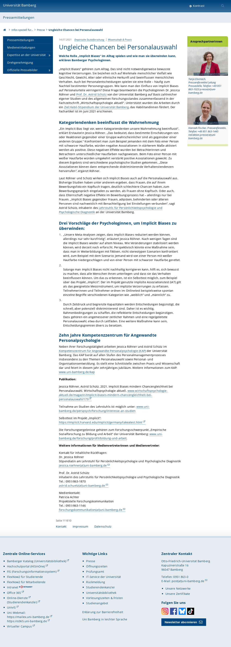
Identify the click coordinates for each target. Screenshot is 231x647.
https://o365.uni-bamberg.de (27, 621)
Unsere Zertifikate (177, 594)
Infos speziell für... (22, 30)
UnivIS (11, 607)
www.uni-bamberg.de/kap (77, 372)
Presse (41, 30)
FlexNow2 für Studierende (25, 577)
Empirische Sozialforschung (89, 39)
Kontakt (61, 526)
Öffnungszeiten (96, 566)
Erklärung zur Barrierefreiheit (102, 612)
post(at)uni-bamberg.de (188, 581)
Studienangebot (97, 603)
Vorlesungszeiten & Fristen (104, 598)
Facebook (173, 611)
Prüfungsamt (95, 571)
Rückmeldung (95, 582)
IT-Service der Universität (103, 577)
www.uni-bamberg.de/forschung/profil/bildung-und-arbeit (111, 436)
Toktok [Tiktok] (190, 611)
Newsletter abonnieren (181, 622)
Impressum (80, 526)
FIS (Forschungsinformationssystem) (32, 571)
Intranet (12, 587)
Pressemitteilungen (18, 17)
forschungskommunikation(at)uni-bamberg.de (90, 510)
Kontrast (198, 6)
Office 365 (14, 593)
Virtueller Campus (19, 626)
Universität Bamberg (19, 5)
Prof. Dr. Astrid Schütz (91, 94)
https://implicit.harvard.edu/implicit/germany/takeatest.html (100, 422)
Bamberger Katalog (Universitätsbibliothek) (36, 561)
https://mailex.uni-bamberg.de (28, 617)
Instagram (164, 611)
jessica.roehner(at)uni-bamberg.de (83, 465)
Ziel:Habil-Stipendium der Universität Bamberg (96, 107)
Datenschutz (103, 526)
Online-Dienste (17, 598)
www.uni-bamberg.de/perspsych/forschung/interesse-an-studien (104, 409)
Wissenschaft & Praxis (119, 39)
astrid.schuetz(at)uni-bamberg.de (82, 485)
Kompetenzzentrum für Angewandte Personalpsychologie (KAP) (102, 351)
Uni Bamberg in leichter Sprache (104, 619)
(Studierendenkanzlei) (22, 602)
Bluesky (182, 611)
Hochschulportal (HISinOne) (26, 566)
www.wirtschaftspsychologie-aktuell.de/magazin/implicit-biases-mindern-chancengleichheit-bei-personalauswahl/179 (113, 395)
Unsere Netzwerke (178, 588)
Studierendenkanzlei (100, 587)
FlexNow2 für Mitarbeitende (26, 582)
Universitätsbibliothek (101, 593)
